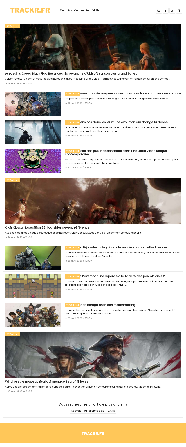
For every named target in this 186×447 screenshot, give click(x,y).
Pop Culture (76, 10)
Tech (63, 10)
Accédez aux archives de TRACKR (93, 411)
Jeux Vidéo (93, 10)
